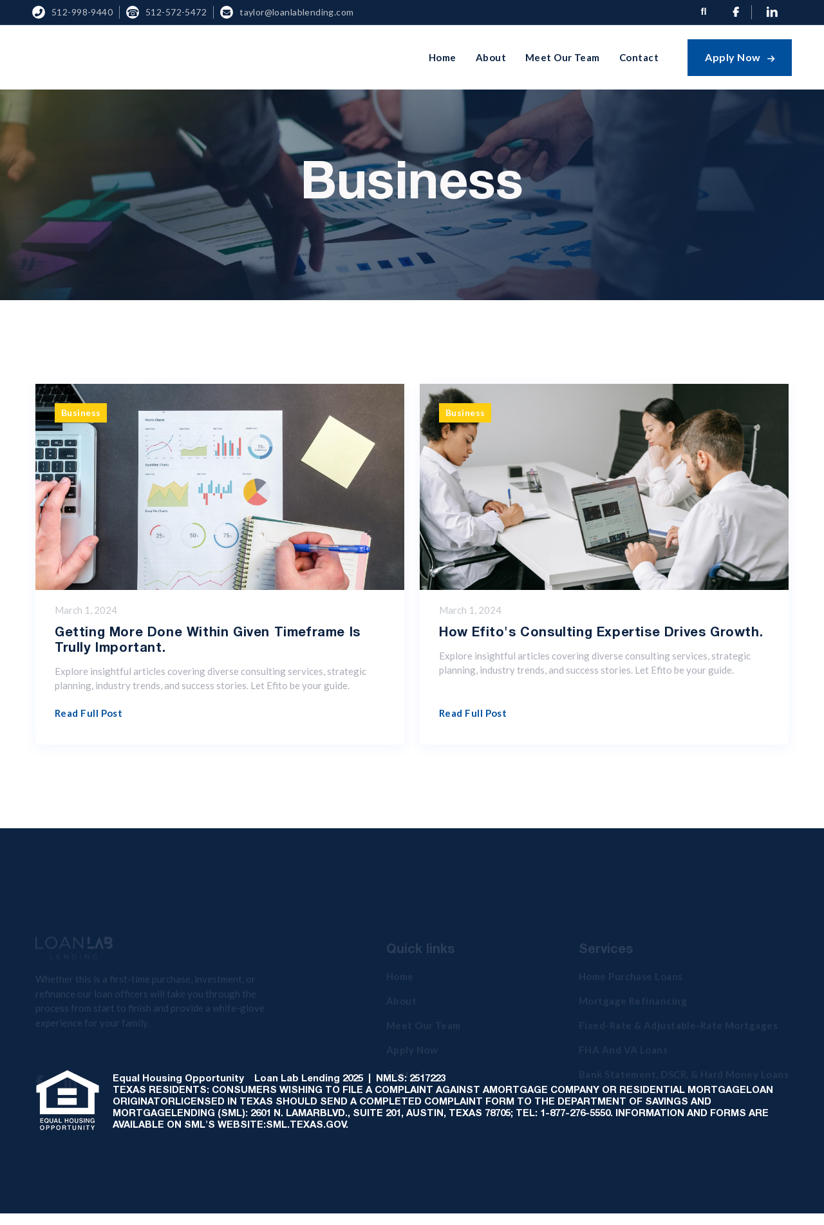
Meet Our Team (562, 57)
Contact (639, 57)
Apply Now (739, 57)
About (491, 57)
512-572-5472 (176, 11)
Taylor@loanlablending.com (296, 11)
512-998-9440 (82, 11)
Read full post (88, 713)
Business (80, 412)
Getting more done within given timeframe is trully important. (207, 640)
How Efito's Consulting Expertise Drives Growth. (601, 633)
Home (442, 57)
